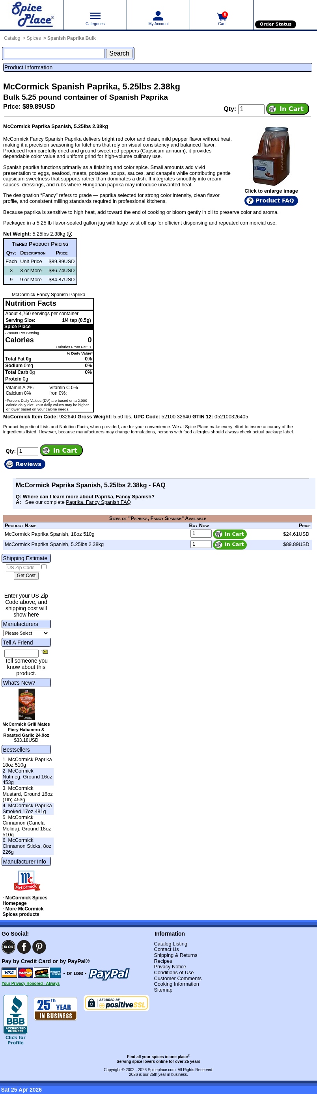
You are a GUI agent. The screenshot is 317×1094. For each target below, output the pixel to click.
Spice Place (17, 326)
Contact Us (166, 949)
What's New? (19, 683)
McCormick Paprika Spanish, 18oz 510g (50, 534)
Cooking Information (176, 984)
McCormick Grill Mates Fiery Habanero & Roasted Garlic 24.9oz (26, 729)
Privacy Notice (170, 967)
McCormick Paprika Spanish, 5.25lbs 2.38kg (54, 544)
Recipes (163, 961)
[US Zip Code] (23, 568)
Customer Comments (177, 978)
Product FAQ (274, 200)
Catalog (12, 38)
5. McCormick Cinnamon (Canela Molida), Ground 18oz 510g (26, 826)
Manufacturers (20, 624)
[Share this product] (44, 651)
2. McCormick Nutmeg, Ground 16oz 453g (27, 776)
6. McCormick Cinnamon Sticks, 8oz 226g (26, 845)
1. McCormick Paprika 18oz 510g (27, 762)
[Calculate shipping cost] (26, 576)
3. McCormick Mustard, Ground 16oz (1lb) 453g (27, 793)
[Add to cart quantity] (251, 109)
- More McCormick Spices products (22, 911)
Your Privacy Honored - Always (31, 983)
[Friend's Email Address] (21, 654)
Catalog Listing (170, 944)
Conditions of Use (174, 972)
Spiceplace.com (162, 1070)
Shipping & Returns (175, 955)
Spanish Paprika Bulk (71, 38)
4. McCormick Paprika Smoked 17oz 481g (27, 808)
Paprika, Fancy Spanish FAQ (98, 502)
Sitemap (163, 990)
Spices (34, 38)
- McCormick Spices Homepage (24, 900)
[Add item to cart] (287, 109)
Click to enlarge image (271, 191)
